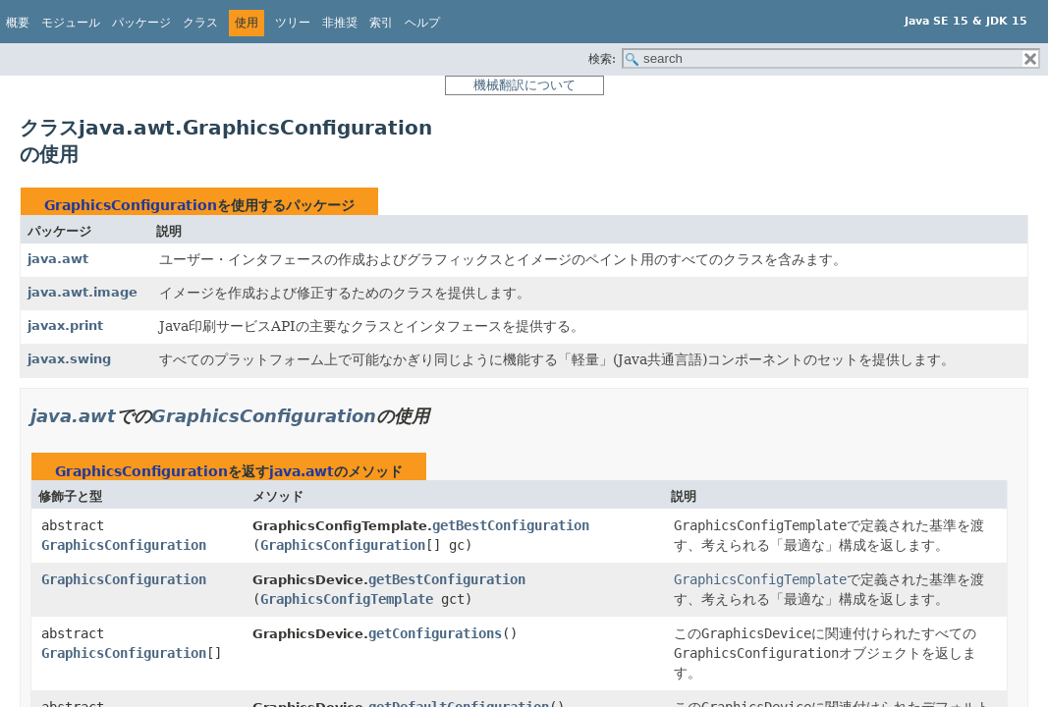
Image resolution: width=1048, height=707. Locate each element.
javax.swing (69, 359)
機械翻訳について (524, 85)
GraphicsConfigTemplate (346, 599)
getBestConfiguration (510, 525)
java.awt (58, 258)
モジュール (70, 22)
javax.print (65, 325)
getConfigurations (435, 633)
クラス (200, 22)
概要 (17, 22)
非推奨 (340, 22)
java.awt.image (83, 292)
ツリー (292, 22)
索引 (381, 22)
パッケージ (141, 22)
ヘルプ (422, 22)
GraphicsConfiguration (130, 205)
